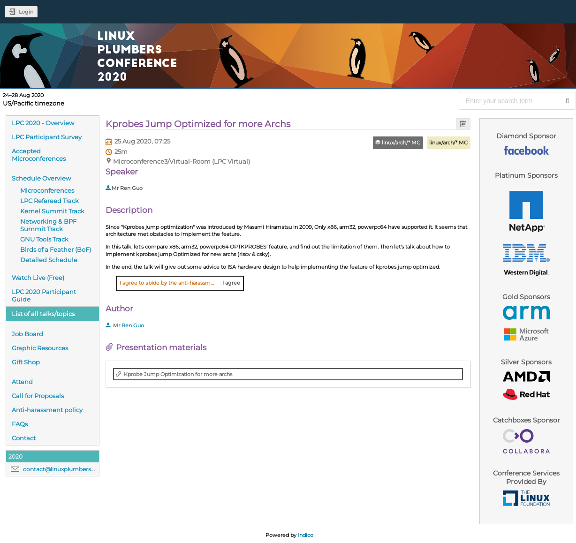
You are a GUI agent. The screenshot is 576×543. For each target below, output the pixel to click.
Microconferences (47, 190)
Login (26, 11)
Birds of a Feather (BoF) (55, 249)
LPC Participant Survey (47, 137)
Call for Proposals (38, 396)
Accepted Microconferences (39, 154)
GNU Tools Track (44, 239)
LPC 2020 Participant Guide (44, 295)
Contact (24, 438)
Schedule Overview (41, 178)
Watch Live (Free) (38, 277)
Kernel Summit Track (52, 211)
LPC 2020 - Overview (43, 123)
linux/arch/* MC (448, 142)
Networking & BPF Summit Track (48, 225)
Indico (305, 535)
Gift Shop (26, 362)
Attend (22, 381)
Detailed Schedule (48, 260)
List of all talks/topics (43, 313)
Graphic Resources (40, 348)
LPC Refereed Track (49, 200)
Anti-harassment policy (47, 410)
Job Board (27, 334)
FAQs (20, 424)
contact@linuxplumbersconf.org (69, 469)
